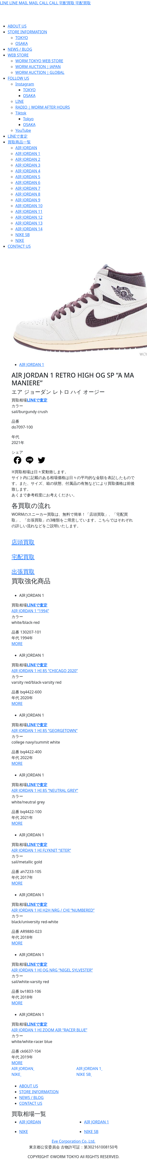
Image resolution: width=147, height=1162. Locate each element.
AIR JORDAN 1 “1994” (30, 610)
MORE (17, 643)
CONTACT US (30, 1103)
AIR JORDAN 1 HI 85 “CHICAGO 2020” (45, 670)
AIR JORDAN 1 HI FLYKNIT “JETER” (41, 850)
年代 (15, 436)
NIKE (16, 1074)
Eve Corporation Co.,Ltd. (73, 1141)
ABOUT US (28, 1086)
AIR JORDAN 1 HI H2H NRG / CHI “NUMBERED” (53, 910)
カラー (17, 405)
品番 (15, 421)
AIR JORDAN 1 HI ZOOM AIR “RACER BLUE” (49, 1030)
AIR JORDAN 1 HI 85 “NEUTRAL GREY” (45, 790)
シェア (17, 452)
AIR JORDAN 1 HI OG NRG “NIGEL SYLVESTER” (52, 970)
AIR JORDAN (22, 1068)
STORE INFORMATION (39, 1091)
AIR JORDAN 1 (31, 364)
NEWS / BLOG (31, 1097)
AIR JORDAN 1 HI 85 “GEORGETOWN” (45, 730)
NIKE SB (83, 1074)
